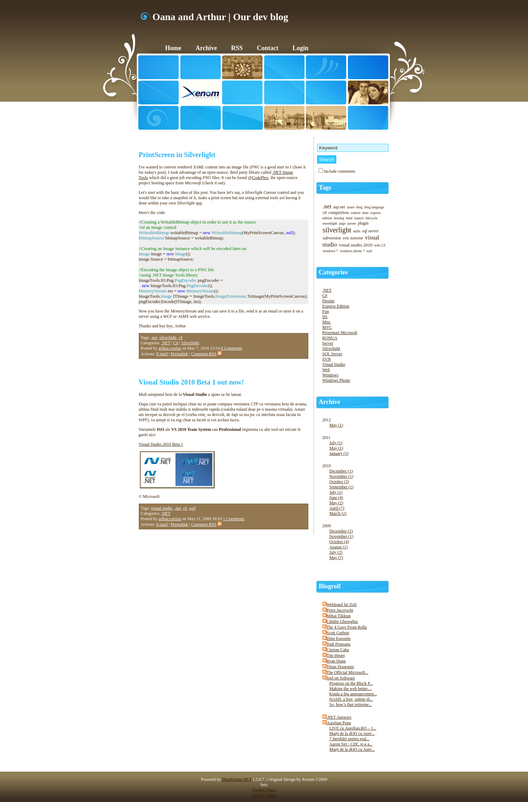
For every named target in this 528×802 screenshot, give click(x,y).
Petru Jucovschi (340, 610)
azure (351, 207)
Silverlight (190, 342)
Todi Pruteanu (338, 644)
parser (352, 223)
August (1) (339, 547)
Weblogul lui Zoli (342, 604)
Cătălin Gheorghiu (342, 621)
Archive (206, 48)
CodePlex (260, 177)
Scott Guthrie (338, 632)
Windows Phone (336, 380)
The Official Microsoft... (347, 672)
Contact (267, 48)
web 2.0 (379, 245)
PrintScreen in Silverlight (177, 155)
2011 (356, 449)
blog (359, 207)
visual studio (161, 508)
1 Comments (233, 518)
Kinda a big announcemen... (353, 693)
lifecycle (372, 218)
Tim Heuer (336, 655)
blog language (374, 207)
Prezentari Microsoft (339, 332)
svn (346, 238)
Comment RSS (206, 353)
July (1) (336, 442)
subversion (332, 238)
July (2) (336, 552)
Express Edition (335, 306)
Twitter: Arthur (264, 795)
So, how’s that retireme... (351, 704)
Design (328, 300)
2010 (356, 493)
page (342, 223)
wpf (192, 508)
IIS (325, 316)
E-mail (162, 353)
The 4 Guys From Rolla (347, 627)
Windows (330, 375)
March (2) (338, 513)
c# (181, 337)
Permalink (179, 353)
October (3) (339, 481)
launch (359, 218)
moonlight (330, 223)
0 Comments (231, 348)
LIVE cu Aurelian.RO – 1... (353, 728)
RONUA (330, 337)
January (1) (339, 453)
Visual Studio (333, 364)
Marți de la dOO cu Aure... (352, 733)
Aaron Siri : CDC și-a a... (351, 744)
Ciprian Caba (338, 649)
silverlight (168, 337)
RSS (237, 48)
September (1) (342, 487)
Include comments (339, 171)
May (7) (336, 557)
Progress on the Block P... (351, 683)
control (355, 213)
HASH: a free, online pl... (351, 699)
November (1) (342, 476)
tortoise (356, 238)
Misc (326, 322)
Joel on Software (341, 678)
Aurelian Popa (339, 722)
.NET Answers (339, 717)
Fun (325, 311)
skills (357, 231)
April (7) (337, 508)
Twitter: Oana (263, 790)
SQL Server (332, 353)
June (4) (336, 497)
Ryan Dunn (336, 661)
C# (175, 342)
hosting (339, 218)
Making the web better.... (351, 688)
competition (338, 212)
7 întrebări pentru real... (349, 738)
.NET (165, 342)
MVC (327, 327)
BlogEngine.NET (236, 779)
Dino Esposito (339, 638)
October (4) (339, 541)
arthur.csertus (170, 348)
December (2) (341, 531)
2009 (356, 545)
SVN (326, 359)
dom (365, 213)
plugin (363, 223)
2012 (356, 426)
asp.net (339, 206)
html (349, 218)
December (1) (341, 471)
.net (154, 337)
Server (327, 343)
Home (173, 48)
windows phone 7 (352, 251)
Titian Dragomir (340, 666)
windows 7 (330, 251)
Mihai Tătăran (339, 615)
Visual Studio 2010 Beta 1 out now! (191, 382)
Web (326, 369)
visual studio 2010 (355, 245)
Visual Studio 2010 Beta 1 (161, 444)
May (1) (336, 425)
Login (300, 48)
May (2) (336, 502)
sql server (370, 230)
